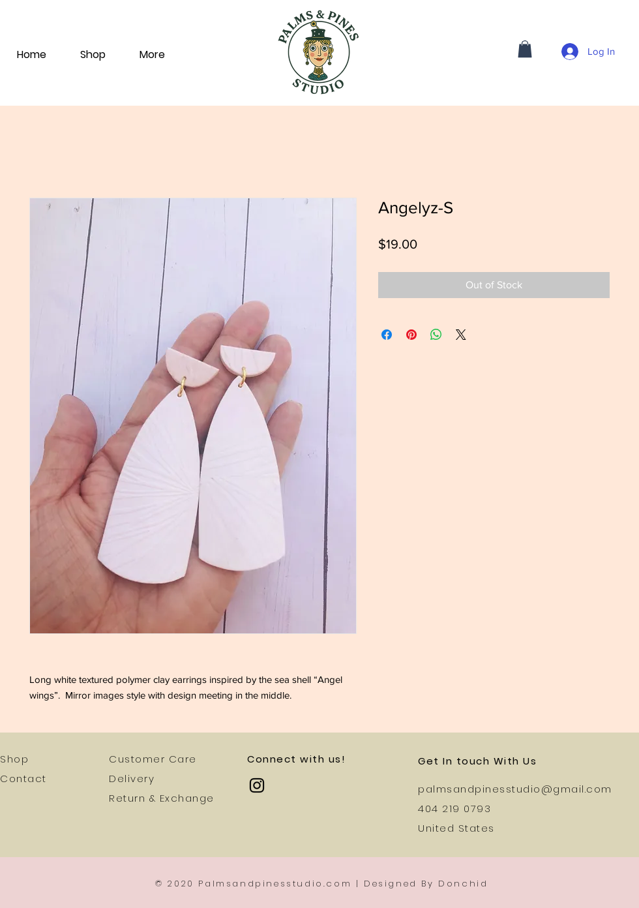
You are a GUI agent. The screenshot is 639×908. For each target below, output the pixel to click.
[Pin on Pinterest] (411, 334)
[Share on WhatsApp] (436, 334)
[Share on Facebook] (386, 334)
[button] (525, 48)
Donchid (463, 883)
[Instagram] (257, 785)
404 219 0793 (454, 808)
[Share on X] (461, 334)
